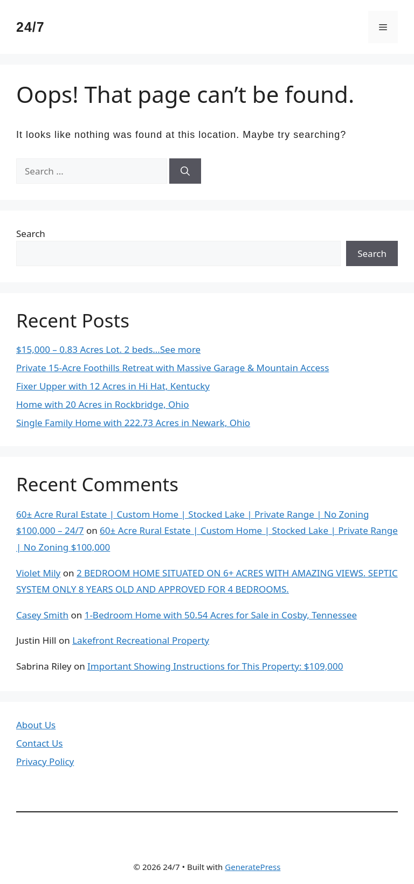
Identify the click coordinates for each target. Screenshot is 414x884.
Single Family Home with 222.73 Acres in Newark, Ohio (133, 422)
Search (30, 233)
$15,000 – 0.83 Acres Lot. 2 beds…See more (108, 349)
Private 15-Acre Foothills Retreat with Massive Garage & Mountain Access (172, 367)
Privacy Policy (45, 761)
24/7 (30, 26)
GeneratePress (252, 866)
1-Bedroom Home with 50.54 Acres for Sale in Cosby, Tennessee (221, 615)
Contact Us (39, 743)
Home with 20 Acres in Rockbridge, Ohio (102, 404)
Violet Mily (38, 573)
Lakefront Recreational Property (140, 640)
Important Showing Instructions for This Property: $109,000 (215, 666)
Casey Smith (42, 615)
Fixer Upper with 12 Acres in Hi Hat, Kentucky (113, 386)
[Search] (185, 171)
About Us (36, 725)
